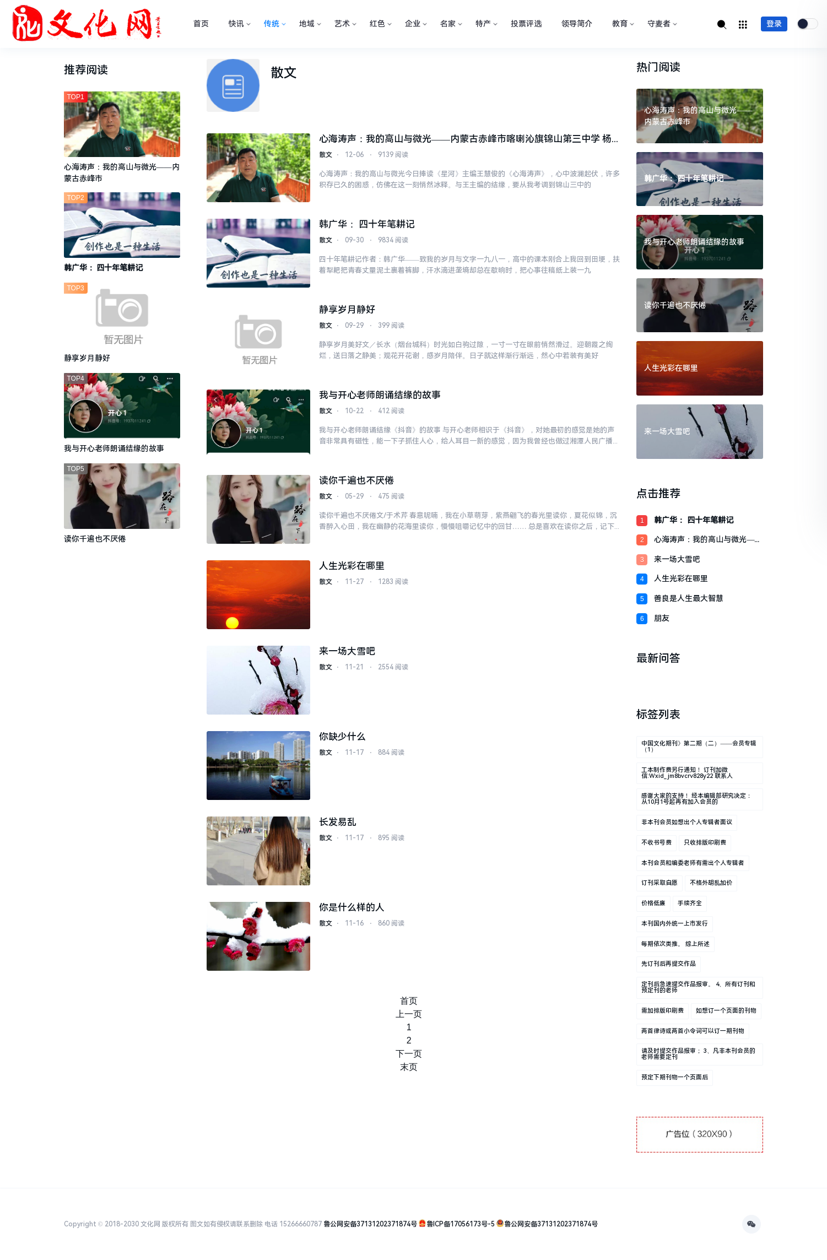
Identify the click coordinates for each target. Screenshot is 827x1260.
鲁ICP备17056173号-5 (460, 1224)
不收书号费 (656, 842)
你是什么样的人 (352, 907)
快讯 (238, 23)
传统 (274, 23)
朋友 (661, 618)
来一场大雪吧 (347, 651)
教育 (622, 23)
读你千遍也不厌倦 (356, 480)
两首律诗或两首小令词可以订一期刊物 (692, 1031)
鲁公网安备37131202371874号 (370, 1224)
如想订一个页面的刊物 (726, 1010)
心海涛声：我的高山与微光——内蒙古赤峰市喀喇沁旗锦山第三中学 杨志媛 (465, 140)
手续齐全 (690, 903)
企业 (415, 23)
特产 (485, 23)
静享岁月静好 (347, 310)
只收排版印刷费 (705, 842)
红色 (380, 23)
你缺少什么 (342, 737)
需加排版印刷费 (662, 1010)
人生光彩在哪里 (352, 566)
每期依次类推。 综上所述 (675, 944)
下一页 (409, 1053)
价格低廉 (653, 903)
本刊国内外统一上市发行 (674, 923)
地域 (309, 23)
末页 (409, 1067)
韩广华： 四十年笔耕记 (367, 224)
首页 (201, 23)
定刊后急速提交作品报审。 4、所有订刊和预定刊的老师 (698, 987)
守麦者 (661, 23)
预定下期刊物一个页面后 (674, 1077)
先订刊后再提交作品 (668, 963)
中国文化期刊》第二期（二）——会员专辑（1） (698, 746)
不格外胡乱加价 (711, 882)
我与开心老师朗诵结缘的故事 (380, 395)
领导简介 (576, 23)
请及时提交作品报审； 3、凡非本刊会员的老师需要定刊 (698, 1054)
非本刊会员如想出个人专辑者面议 (686, 822)
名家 (450, 23)
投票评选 (526, 23)
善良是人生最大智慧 (688, 598)
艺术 (344, 23)
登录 (774, 23)
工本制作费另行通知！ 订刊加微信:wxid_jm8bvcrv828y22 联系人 (687, 773)
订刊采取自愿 (659, 882)
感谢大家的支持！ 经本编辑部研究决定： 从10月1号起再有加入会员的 (696, 798)
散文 (325, 156)
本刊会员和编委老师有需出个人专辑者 (692, 863)
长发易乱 (337, 822)
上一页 (409, 1014)
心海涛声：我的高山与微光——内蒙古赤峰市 (708, 540)
